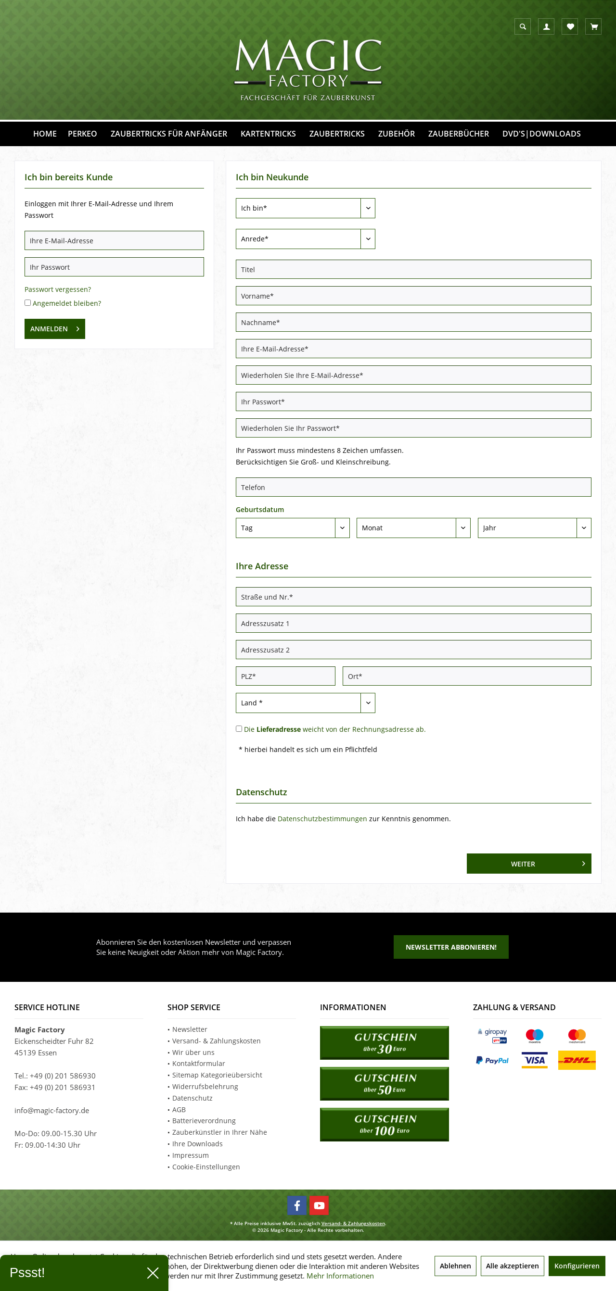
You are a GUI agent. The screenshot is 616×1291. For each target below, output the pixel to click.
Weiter (548, 862)
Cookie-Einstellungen (206, 1166)
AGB (179, 1109)
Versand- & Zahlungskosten (216, 1040)
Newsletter (189, 1029)
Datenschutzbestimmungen (322, 818)
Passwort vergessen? (58, 289)
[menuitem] (593, 26)
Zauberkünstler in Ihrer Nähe (219, 1132)
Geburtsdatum (260, 509)
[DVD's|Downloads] (542, 134)
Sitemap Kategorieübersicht (217, 1074)
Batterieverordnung (204, 1120)
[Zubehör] (397, 134)
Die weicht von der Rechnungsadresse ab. (335, 729)
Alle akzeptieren (512, 1265)
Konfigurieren (577, 1265)
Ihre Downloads (197, 1143)
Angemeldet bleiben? (67, 303)
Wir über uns (193, 1052)
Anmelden (54, 327)
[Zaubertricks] (337, 134)
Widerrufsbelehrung (205, 1086)
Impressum (190, 1155)
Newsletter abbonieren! (451, 947)
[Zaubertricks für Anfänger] (169, 134)
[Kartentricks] (268, 134)
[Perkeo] (82, 134)
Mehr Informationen (340, 1275)
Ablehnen (455, 1265)
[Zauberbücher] (459, 134)
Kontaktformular (198, 1063)
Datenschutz (192, 1098)
